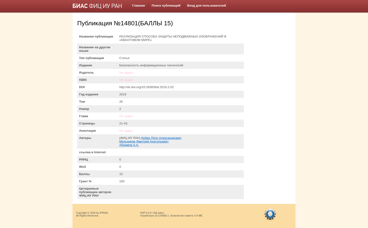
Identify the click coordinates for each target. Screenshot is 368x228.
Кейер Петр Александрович (161, 138)
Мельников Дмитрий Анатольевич (144, 141)
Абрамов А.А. (129, 145)
